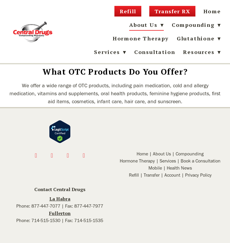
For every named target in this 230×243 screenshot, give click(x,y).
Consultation (154, 51)
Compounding (196, 24)
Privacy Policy (198, 175)
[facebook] (36, 155)
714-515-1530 (45, 220)
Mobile (155, 168)
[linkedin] (84, 155)
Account (172, 175)
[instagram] (52, 155)
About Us (162, 154)
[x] (68, 155)
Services (168, 161)
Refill (128, 11)
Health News (179, 168)
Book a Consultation (201, 161)
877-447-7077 (45, 206)
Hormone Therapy (141, 38)
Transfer (152, 175)
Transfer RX (172, 11)
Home (212, 11)
